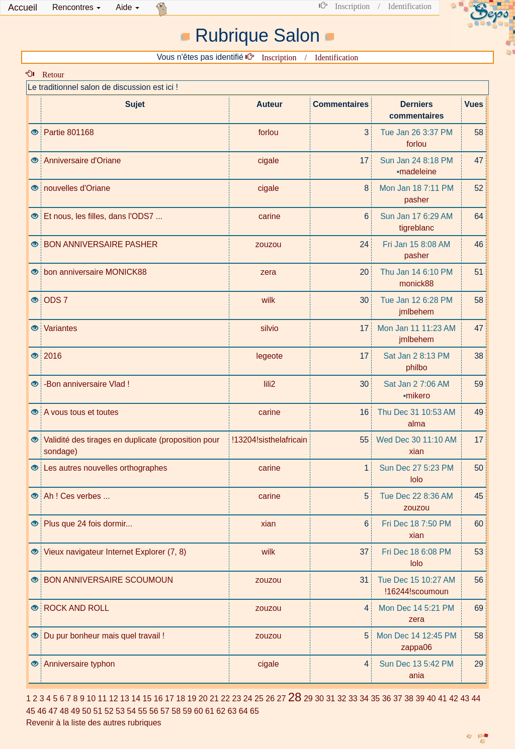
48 (64, 711)
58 (176, 711)
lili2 (269, 384)
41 (442, 698)
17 (169, 698)
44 (476, 698)
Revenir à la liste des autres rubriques (93, 722)
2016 (53, 356)
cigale (269, 160)
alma (416, 423)
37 (397, 698)
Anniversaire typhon (79, 664)
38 (408, 698)
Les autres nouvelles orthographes (105, 468)
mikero (416, 395)
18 (180, 698)
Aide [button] (127, 7)
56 (153, 711)
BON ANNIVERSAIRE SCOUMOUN (108, 580)
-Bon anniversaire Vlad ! (87, 384)
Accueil (22, 8)
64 (243, 711)
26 (270, 698)
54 (131, 711)
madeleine (417, 171)
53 (120, 711)
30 (319, 698)
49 (75, 711)
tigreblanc (416, 228)
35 (375, 698)
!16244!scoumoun (417, 591)
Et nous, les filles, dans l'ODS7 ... (103, 216)
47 (53, 711)
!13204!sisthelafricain (269, 440)
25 (259, 698)
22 (225, 698)
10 (91, 698)
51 (98, 711)
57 (164, 711)
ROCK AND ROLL (76, 608)
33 (353, 698)
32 (342, 698)
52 (109, 711)
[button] (76, 8)
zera (270, 272)
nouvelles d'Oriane (77, 188)
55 (142, 711)
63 (232, 711)
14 (135, 698)
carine (270, 216)
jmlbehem (416, 311)
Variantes (60, 328)
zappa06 (416, 647)
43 (464, 698)
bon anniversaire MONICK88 (95, 272)
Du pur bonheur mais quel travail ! (104, 635)
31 (330, 698)
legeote (269, 356)
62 (220, 711)
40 (431, 698)
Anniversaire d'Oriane (82, 160)
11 (102, 698)
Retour (49, 74)
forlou (270, 132)
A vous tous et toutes (81, 412)
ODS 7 (56, 300)
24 (247, 698)
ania (416, 675)
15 (146, 698)
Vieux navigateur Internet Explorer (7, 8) (115, 552)
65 (254, 711)
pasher (416, 199)
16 (158, 698)
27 (281, 698)
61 (209, 711)
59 (187, 711)
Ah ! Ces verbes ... (77, 496)
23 (236, 698)
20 (203, 698)
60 (198, 711)
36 (386, 698)
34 (364, 698)
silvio (270, 328)
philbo (416, 367)
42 (453, 698)
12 (113, 698)
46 (41, 711)
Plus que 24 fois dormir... (88, 523)
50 (86, 711)
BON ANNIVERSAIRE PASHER (100, 244)
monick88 (416, 283)
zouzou (269, 244)
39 (419, 698)
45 (30, 711)
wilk (269, 300)
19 (191, 698)
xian (416, 451)
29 (308, 698)
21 (214, 698)
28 (295, 697)
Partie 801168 (69, 132)
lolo (416, 479)
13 (124, 698)
